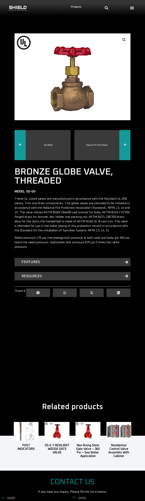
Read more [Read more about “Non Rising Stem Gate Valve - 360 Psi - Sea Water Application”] (88, 461)
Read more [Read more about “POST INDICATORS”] (26, 454)
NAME (11, 498)
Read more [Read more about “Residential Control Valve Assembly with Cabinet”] (119, 461)
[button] (132, 8)
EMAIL (82, 498)
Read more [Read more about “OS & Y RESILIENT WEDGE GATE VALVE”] (57, 458)
